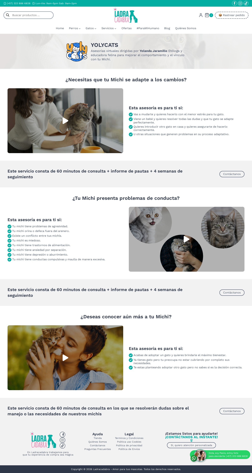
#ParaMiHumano (148, 28)
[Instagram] (240, 3)
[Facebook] (234, 3)
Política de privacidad (129, 445)
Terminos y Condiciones (129, 438)
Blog (167, 28)
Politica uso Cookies (129, 441)
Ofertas (126, 28)
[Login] (201, 15)
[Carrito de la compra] (209, 15)
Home (60, 28)
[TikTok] (246, 3)
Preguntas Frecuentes (97, 449)
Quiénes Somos (185, 28)
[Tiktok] (62, 446)
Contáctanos (97, 445)
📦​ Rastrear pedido (232, 15)
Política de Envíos (129, 449)
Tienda (98, 438)
